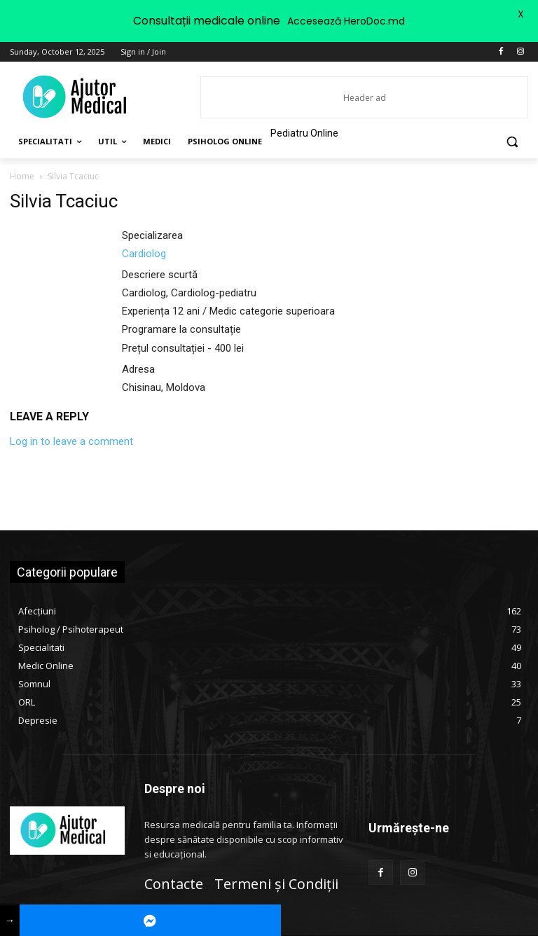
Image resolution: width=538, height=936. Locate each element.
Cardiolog (144, 253)
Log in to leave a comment (71, 441)
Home (22, 176)
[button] (511, 141)
